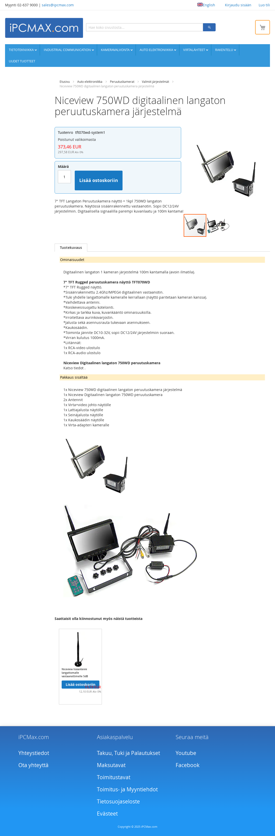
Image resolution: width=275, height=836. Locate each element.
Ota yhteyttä (33, 765)
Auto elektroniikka (157, 49)
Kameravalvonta (115, 49)
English (206, 5)
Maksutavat (111, 765)
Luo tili (264, 5)
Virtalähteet (194, 49)
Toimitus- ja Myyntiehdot (127, 789)
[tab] (71, 248)
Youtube (186, 752)
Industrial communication (68, 49)
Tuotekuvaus (71, 247)
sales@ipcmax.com (58, 5)
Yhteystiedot (33, 752)
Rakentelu (224, 49)
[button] (218, 225)
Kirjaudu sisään (238, 5)
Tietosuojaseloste (118, 801)
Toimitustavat (113, 777)
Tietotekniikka (21, 49)
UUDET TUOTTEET (22, 61)
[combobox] (144, 27)
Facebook (188, 765)
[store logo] (44, 28)
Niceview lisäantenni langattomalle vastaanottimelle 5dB (75, 673)
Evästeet (107, 813)
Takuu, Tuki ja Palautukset (128, 752)
